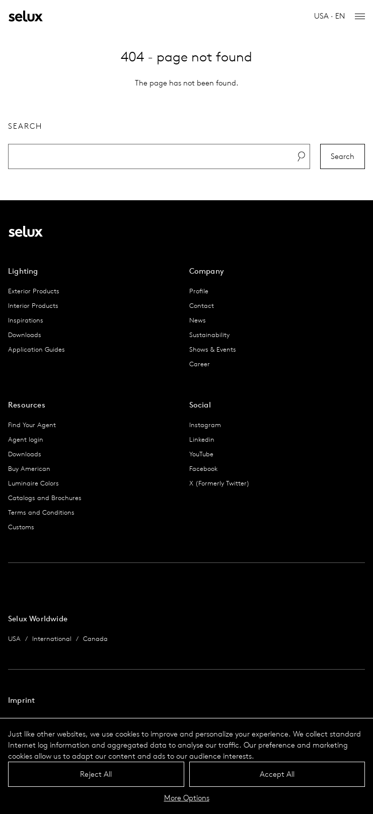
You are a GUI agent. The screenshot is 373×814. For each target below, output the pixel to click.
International (51, 638)
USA (14, 638)
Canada (95, 638)
